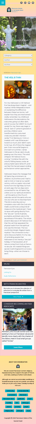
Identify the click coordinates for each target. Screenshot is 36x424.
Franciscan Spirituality (18, 72)
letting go (25, 403)
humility (8, 403)
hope (30, 399)
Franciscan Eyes (9, 268)
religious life (9, 411)
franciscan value (8, 399)
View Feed (18, 297)
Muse (7, 264)
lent (17, 403)
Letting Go (7, 272)
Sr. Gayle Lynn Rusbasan (19, 260)
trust (28, 411)
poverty (17, 407)
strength (20, 411)
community (10, 391)
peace (9, 407)
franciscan (23, 395)
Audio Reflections (10, 276)
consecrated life (23, 391)
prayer (26, 407)
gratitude (21, 399)
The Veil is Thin (12, 77)
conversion (12, 395)
